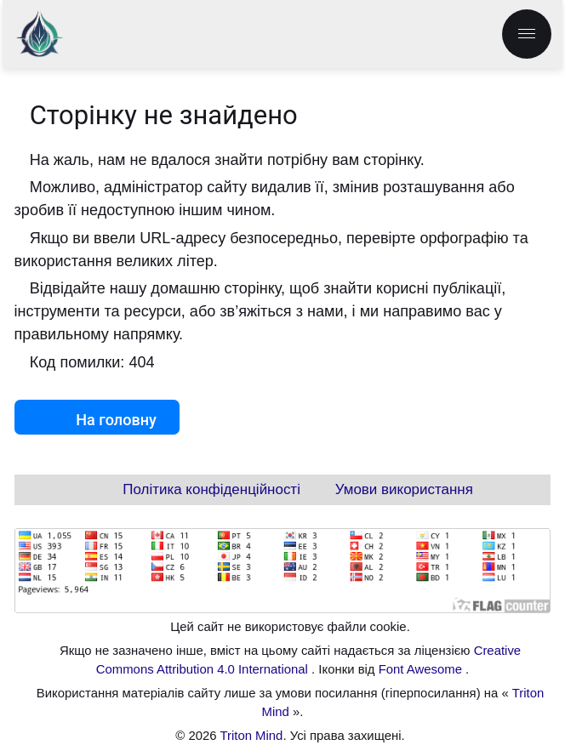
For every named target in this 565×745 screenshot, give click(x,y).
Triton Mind (251, 735)
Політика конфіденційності (211, 489)
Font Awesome (422, 669)
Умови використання (404, 489)
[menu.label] (526, 34)
